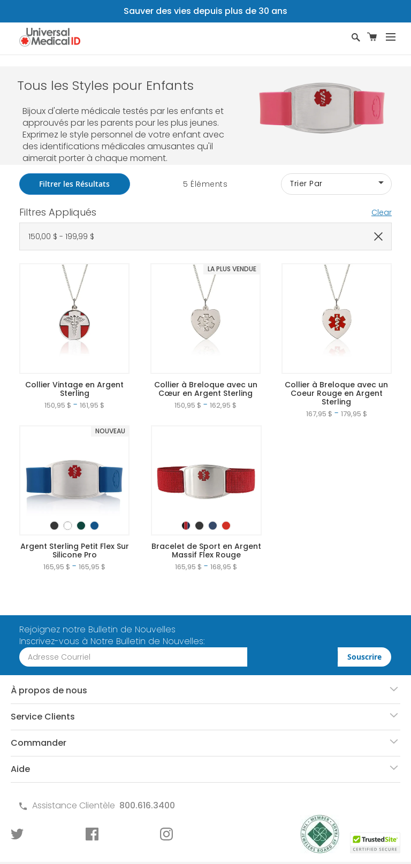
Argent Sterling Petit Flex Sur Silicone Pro (74, 550)
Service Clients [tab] (43, 716)
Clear (381, 212)
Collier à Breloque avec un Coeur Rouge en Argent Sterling (336, 393)
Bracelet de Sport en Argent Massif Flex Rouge (206, 550)
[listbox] (74, 516)
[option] (54, 526)
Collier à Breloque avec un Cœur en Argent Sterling (205, 389)
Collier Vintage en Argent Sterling (74, 389)
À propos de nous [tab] (49, 690)
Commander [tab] (38, 743)
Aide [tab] (20, 769)
